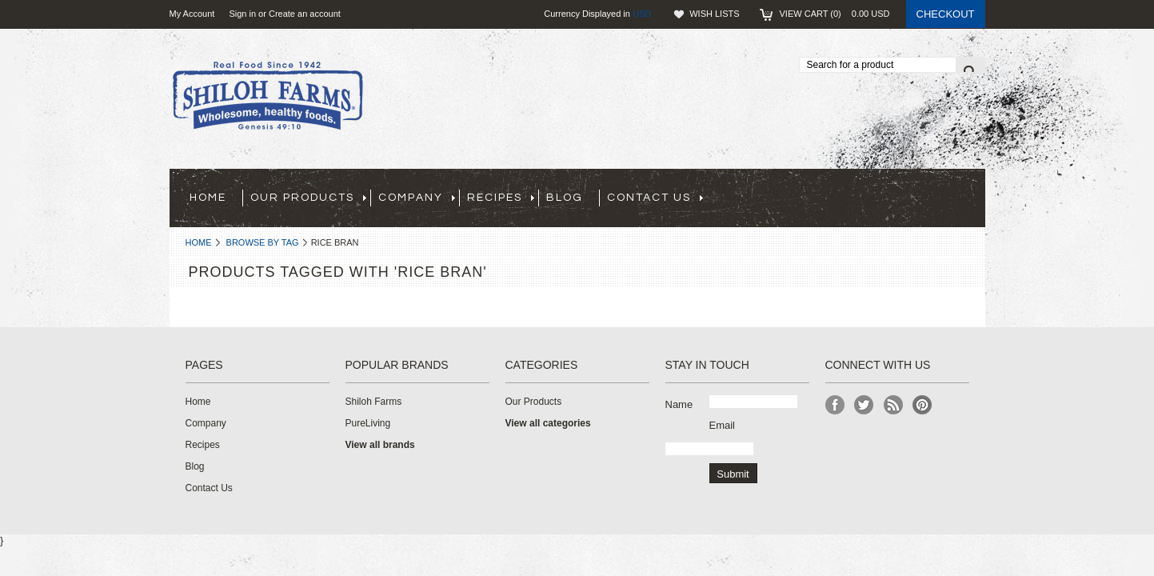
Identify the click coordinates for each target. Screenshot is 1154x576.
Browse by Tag (262, 242)
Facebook (835, 405)
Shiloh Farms (373, 401)
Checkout (945, 14)
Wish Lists (714, 13)
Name (679, 404)
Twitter (864, 405)
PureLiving (368, 423)
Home (199, 242)
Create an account (305, 13)
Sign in (242, 13)
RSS (894, 405)
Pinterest (922, 405)
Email (722, 425)
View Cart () (835, 13)
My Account (192, 13)
